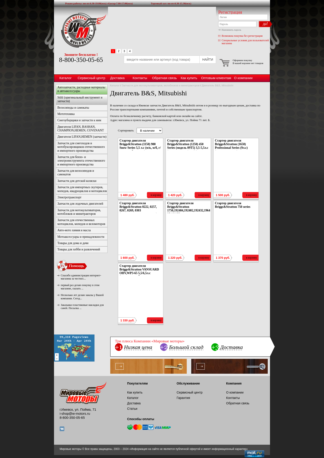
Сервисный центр (91, 78)
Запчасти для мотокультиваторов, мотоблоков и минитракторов (161, 85)
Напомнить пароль (231, 29)
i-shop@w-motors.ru (75, 413)
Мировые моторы (81, 30)
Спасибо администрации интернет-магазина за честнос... (81, 277)
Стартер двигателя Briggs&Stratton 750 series (232, 205)
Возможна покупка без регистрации (242, 35)
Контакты (140, 78)
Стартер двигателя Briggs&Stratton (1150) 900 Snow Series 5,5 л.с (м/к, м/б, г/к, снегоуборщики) (140, 146)
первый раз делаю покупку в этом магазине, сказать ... (80, 287)
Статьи (132, 408)
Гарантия (183, 398)
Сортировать (126, 130)
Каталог (65, 78)
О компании (243, 78)
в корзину (156, 195)
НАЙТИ (207, 59)
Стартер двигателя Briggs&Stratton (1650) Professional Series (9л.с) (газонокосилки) (231, 146)
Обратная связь (164, 78)
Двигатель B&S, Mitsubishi (217, 85)
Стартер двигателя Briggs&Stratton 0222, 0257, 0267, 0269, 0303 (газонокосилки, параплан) (138, 209)
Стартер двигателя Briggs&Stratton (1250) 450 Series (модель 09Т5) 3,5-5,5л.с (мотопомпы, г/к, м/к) (187, 146)
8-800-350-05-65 (81, 59)
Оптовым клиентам (216, 78)
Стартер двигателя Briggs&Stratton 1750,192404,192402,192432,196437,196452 (188, 209)
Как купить (189, 78)
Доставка (117, 78)
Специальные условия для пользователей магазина (245, 42)
